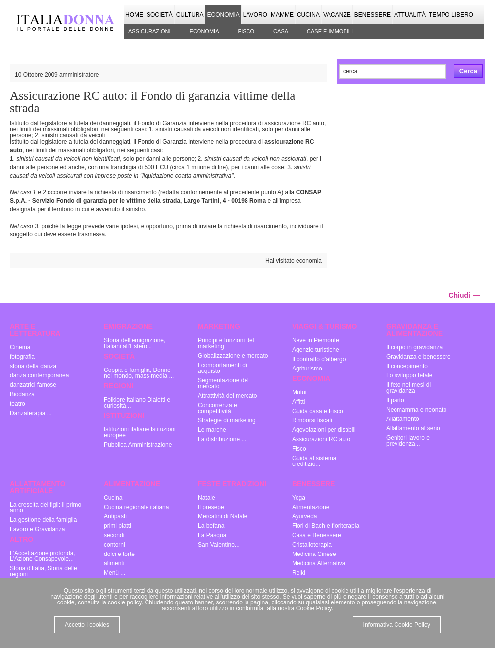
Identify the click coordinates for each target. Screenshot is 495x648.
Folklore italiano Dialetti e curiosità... (137, 402)
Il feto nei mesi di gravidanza (408, 387)
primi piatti (117, 525)
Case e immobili (330, 31)
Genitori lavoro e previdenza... (408, 440)
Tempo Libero (451, 14)
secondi (114, 535)
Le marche (212, 429)
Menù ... (114, 572)
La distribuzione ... (222, 439)
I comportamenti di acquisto (222, 368)
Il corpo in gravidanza (414, 347)
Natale (206, 497)
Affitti (298, 401)
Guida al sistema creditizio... (314, 461)
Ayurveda (304, 516)
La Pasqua (212, 535)
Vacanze (337, 14)
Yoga (298, 497)
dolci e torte (119, 554)
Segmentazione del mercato (223, 383)
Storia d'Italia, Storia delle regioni (43, 571)
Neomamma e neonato (416, 409)
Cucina (308, 14)
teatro (17, 403)
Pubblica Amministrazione (138, 444)
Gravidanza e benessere (418, 356)
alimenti (114, 563)
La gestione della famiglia (43, 519)
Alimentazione (310, 507)
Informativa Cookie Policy (396, 624)
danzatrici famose (33, 384)
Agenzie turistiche (315, 349)
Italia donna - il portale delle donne (67, 22)
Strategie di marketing (227, 420)
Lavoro (255, 14)
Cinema (20, 347)
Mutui (299, 392)
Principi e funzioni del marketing (226, 343)
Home (134, 14)
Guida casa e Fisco (317, 411)
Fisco (246, 31)
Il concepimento (407, 366)
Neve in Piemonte (315, 340)
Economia (223, 14)
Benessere (372, 14)
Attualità (410, 14)
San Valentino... (219, 544)
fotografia (22, 356)
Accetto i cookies (87, 624)
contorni (114, 544)
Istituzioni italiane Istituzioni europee (140, 432)
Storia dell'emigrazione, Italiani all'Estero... (134, 343)
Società (160, 14)
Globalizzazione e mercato (233, 355)
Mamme (282, 14)
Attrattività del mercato (227, 395)
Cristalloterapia (312, 544)
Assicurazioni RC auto (321, 439)
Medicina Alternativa (318, 563)
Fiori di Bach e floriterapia (325, 525)
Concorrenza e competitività (217, 408)
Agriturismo (307, 368)
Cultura (190, 14)
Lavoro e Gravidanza (37, 529)
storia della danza (33, 366)
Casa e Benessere (316, 535)
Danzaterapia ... (31, 413)
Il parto (395, 400)
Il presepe (211, 507)
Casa (280, 31)
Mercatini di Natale (222, 516)
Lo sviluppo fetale (409, 375)
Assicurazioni (149, 31)
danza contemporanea (39, 375)
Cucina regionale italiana (136, 507)
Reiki (298, 572)
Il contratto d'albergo (319, 359)
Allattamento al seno (413, 428)
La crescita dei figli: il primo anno (45, 507)
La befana (211, 525)
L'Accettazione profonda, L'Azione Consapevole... (42, 556)
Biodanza (22, 394)
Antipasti (115, 516)
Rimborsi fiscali (312, 420)
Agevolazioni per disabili (324, 429)
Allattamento (402, 419)
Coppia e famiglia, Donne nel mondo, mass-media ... (139, 373)
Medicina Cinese (314, 554)
